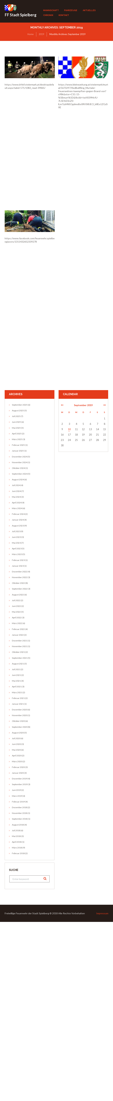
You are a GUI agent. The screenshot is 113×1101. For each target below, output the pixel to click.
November (19, 462)
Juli (16, 416)
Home (30, 34)
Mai (16, 428)
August (18, 410)
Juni (16, 422)
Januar (18, 450)
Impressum (102, 913)
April (16, 433)
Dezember (19, 456)
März (17, 439)
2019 (41, 34)
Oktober (18, 468)
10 (69, 429)
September (19, 404)
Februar (18, 445)
